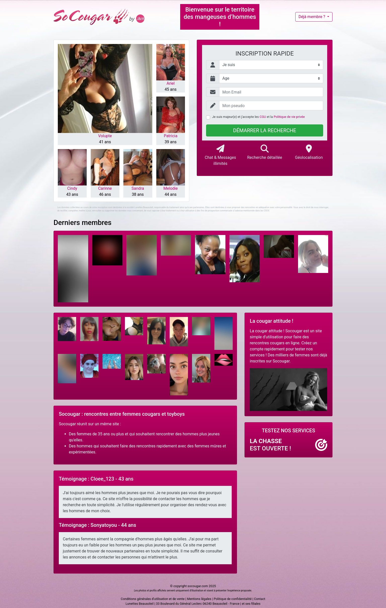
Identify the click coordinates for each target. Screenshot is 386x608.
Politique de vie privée (289, 117)
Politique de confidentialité (233, 599)
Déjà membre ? (312, 16)
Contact (259, 599)
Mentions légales (199, 599)
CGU (263, 117)
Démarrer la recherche (264, 130)
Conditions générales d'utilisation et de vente (153, 599)
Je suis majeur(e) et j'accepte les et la (258, 117)
